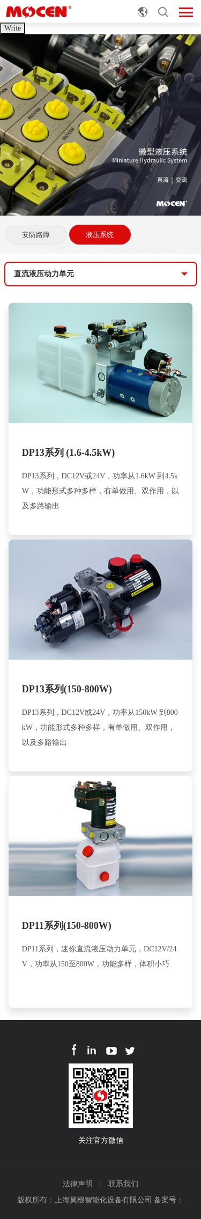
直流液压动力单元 (44, 274)
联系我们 (123, 1184)
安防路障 (36, 235)
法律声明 (78, 1184)
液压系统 (100, 235)
